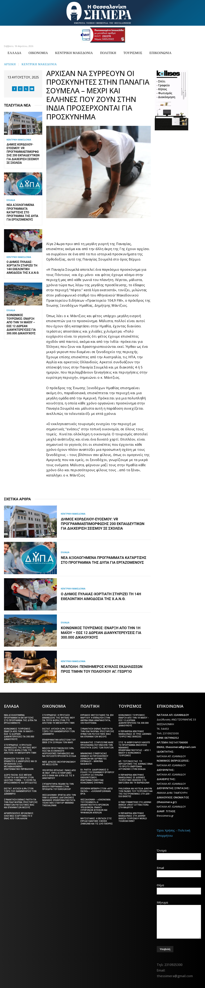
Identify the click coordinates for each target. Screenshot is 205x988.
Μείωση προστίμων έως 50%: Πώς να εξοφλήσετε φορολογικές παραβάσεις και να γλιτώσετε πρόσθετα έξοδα (59, 751)
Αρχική (10, 64)
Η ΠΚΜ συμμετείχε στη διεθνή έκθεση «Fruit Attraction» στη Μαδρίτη (135, 804)
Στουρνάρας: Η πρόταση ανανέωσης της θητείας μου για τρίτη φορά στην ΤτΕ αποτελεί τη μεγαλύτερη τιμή (20, 748)
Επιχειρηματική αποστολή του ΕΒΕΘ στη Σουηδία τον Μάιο (58, 740)
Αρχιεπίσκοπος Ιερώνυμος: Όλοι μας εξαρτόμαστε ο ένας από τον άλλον (19, 815)
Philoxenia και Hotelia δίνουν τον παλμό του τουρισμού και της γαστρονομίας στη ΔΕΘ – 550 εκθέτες (136, 792)
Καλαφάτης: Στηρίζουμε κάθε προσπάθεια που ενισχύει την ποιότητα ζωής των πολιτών (97, 745)
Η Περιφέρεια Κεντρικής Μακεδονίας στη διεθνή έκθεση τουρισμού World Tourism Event (133, 816)
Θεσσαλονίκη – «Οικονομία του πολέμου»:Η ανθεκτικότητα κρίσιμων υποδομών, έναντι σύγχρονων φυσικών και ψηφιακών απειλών (95, 806)
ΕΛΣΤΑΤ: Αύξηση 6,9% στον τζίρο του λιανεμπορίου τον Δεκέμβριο (20, 791)
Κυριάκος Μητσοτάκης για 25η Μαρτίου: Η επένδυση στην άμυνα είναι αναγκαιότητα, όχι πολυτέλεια (97, 718)
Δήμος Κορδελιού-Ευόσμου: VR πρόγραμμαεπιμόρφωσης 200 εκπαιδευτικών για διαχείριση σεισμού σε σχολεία (102, 524)
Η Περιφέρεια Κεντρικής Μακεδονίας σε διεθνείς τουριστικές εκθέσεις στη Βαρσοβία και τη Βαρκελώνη (134, 778)
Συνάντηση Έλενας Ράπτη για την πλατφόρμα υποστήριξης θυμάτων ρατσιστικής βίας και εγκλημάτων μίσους (21, 803)
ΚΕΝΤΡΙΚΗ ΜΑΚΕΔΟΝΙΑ (39, 64)
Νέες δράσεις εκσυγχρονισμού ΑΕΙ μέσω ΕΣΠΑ (58, 762)
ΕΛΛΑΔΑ (11, 200)
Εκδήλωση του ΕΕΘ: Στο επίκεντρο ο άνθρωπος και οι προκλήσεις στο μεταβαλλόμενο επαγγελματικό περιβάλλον (20, 763)
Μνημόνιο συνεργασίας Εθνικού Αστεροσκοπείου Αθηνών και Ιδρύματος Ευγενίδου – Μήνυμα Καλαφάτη (94, 758)
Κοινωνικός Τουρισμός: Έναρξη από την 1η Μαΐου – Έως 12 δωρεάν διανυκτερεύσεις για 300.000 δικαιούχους (101, 633)
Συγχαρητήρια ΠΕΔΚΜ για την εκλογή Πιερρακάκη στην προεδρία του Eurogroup (58, 786)
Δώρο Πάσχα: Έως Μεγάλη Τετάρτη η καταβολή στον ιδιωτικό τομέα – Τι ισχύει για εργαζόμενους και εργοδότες (20, 778)
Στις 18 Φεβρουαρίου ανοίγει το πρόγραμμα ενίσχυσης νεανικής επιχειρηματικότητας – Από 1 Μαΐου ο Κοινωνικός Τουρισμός (135, 748)
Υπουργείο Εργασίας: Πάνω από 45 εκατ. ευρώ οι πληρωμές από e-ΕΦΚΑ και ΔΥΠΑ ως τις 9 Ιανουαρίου (59, 773)
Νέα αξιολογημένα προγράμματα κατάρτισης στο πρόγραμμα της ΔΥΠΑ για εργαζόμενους (22, 212)
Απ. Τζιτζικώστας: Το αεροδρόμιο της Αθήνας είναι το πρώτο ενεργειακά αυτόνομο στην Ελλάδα (136, 764)
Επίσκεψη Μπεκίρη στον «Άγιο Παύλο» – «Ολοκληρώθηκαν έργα (96, 791)
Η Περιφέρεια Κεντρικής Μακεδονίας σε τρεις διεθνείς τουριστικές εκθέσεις (135, 734)
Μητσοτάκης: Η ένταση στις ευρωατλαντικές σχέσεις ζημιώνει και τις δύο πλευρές (96, 821)
